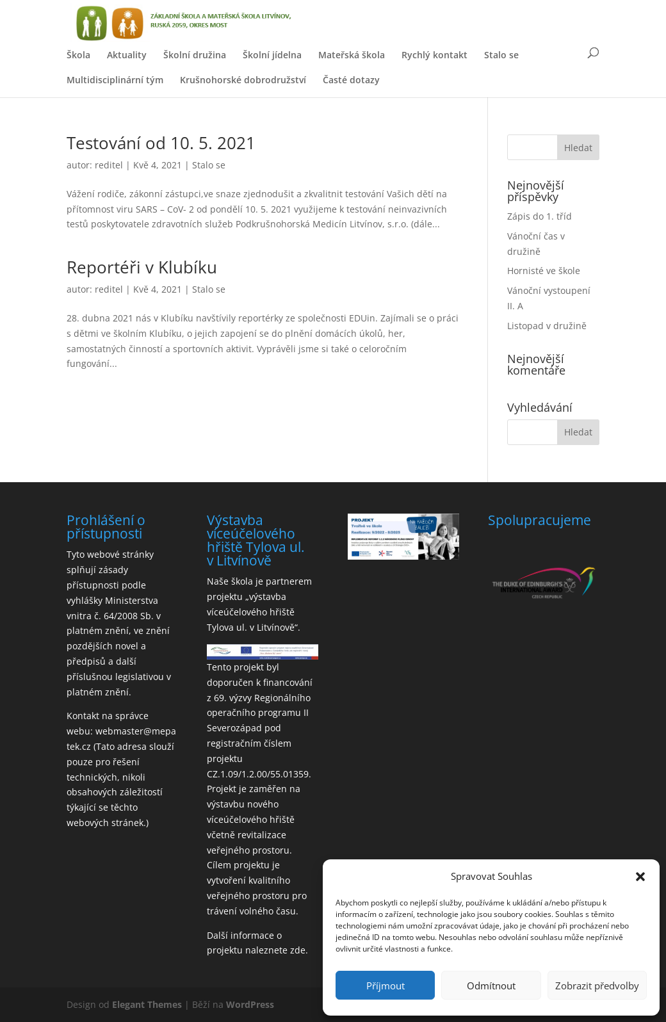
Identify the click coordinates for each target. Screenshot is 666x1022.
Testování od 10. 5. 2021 (161, 142)
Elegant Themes (147, 1004)
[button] (640, 876)
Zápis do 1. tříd (539, 216)
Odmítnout (491, 985)
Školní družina (194, 55)
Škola (78, 55)
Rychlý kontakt (434, 55)
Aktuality (127, 55)
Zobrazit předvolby (597, 985)
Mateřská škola (351, 55)
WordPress (250, 1004)
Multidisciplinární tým (115, 80)
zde (297, 950)
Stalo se (501, 55)
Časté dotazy (351, 80)
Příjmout (385, 985)
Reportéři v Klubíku (142, 267)
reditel (109, 165)
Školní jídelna (272, 55)
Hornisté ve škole (543, 270)
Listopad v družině (547, 326)
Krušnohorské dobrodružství (243, 80)
